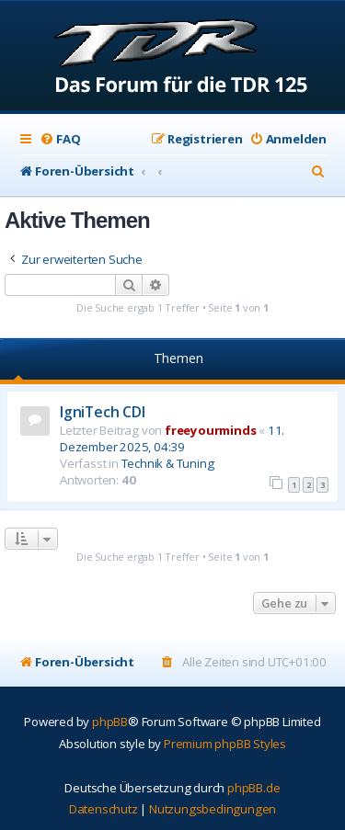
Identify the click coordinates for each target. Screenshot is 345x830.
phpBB (110, 721)
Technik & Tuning (167, 463)
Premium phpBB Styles (225, 743)
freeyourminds (210, 430)
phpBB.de (253, 787)
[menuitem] (60, 139)
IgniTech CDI (102, 412)
